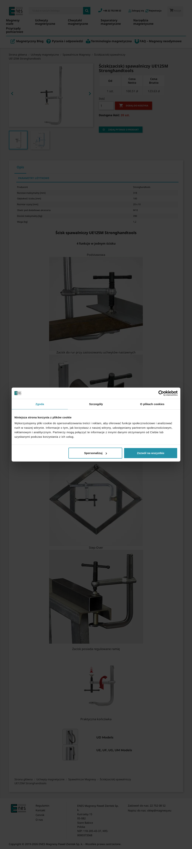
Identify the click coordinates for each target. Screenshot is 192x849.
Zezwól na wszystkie (150, 453)
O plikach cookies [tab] (152, 403)
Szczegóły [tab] (96, 403)
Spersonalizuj (95, 453)
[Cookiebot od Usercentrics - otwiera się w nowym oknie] (161, 393)
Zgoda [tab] (39, 403)
